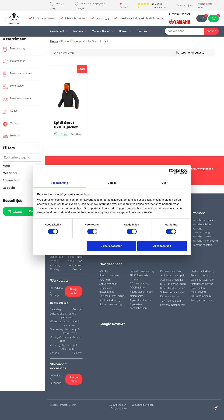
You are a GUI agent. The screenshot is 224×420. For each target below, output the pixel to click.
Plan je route (73, 291)
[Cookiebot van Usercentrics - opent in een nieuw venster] (171, 171)
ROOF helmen (138, 287)
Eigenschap (22, 180)
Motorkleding (14, 49)
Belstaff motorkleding (142, 271)
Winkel (125, 31)
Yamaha (11, 124)
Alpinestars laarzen (141, 300)
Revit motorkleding (110, 300)
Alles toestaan (162, 246)
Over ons (144, 31)
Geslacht (22, 188)
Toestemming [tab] (59, 182)
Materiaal (22, 173)
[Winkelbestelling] (200, 53)
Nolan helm (136, 296)
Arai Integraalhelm (201, 296)
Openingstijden (185, 5)
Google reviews (119, 408)
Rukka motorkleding (110, 304)
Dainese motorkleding (111, 296)
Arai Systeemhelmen (202, 300)
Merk (22, 166)
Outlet (10, 111)
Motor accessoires (17, 99)
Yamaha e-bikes (202, 224)
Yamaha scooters (202, 244)
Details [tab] (112, 182)
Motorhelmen (14, 61)
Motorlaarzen (14, 86)
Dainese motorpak (170, 271)
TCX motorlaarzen (170, 300)
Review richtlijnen (117, 405)
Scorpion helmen (109, 275)
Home (54, 41)
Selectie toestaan (111, 246)
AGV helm (105, 271)
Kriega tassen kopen (141, 291)
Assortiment (59, 31)
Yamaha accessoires (204, 220)
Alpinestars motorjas (171, 279)
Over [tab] (165, 182)
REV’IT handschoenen (172, 288)
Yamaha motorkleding (205, 240)
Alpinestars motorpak (172, 275)
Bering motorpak (200, 275)
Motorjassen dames (202, 284)
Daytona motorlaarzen (173, 304)
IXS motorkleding (139, 283)
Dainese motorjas (170, 296)
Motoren (80, 31)
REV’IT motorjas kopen (173, 284)
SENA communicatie (172, 292)
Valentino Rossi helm (202, 279)
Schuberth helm (108, 284)
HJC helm (105, 279)
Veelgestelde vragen (142, 405)
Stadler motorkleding (203, 271)
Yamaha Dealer (103, 31)
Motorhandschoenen (18, 74)
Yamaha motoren (202, 236)
